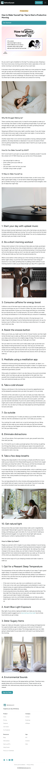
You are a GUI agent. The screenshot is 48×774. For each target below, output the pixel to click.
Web (26, 744)
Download (39, 2)
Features (5, 723)
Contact (27, 717)
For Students (6, 730)
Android (27, 740)
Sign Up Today (7, 692)
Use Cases (6, 726)
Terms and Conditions (19, 764)
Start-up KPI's (6, 744)
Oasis (4, 717)
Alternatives (6, 740)
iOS (26, 737)
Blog (4, 737)
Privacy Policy (30, 764)
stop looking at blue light (28, 613)
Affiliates (27, 723)
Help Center (6, 747)
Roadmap (27, 720)
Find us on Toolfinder (8, 750)
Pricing (5, 720)
